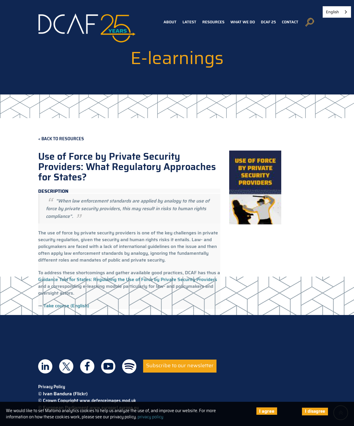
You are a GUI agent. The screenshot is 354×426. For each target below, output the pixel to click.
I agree (266, 411)
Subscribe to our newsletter (180, 365)
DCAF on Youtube (108, 366)
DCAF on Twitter (66, 366)
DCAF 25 (268, 22)
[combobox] (337, 12)
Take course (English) (66, 305)
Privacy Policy (51, 386)
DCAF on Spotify (129, 366)
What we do (242, 22)
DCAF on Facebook (87, 366)
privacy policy (150, 417)
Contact (290, 22)
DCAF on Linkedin (45, 366)
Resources (213, 22)
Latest (189, 22)
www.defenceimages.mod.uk (108, 400)
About (170, 22)
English (332, 12)
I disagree (315, 411)
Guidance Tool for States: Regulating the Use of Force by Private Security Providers (127, 279)
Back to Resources (62, 139)
